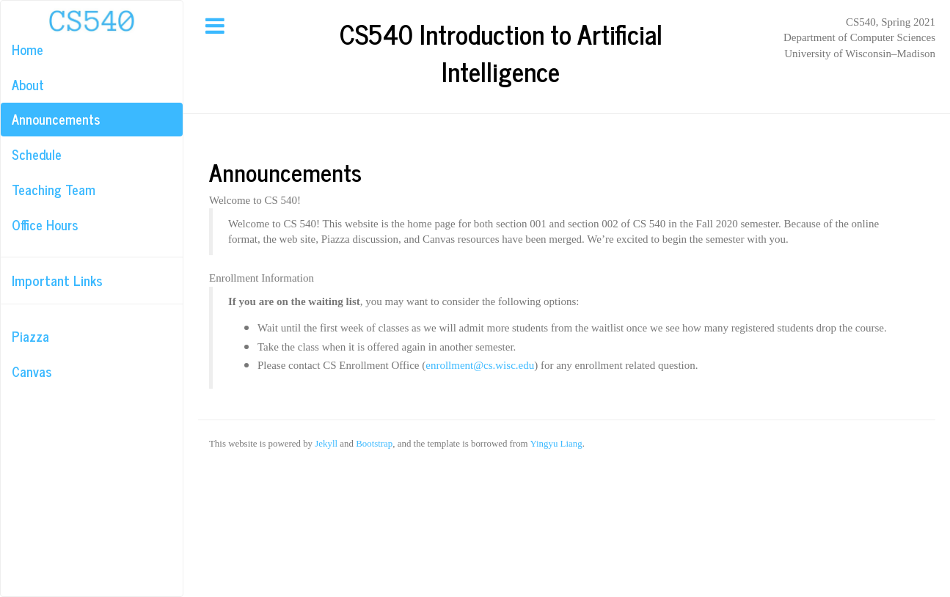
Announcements (56, 119)
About (28, 84)
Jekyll (326, 444)
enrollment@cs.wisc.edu (479, 365)
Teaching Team (53, 189)
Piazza (30, 336)
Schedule (37, 154)
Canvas (31, 371)
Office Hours (45, 224)
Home (27, 49)
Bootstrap (374, 444)
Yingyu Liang (556, 444)
